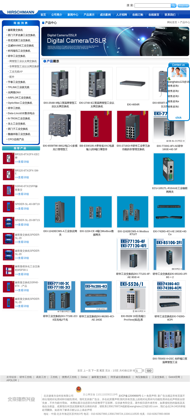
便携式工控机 (69, 377)
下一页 (95, 370)
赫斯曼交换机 (14, 30)
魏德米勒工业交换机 (18, 134)
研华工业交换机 (15, 56)
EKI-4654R (133, 104)
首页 (43, 14)
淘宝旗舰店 (141, 377)
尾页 (101, 370)
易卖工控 (41, 377)
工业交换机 (158, 377)
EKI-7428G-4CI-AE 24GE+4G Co (169, 233)
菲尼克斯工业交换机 (18, 40)
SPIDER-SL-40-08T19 (27, 204)
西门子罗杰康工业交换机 (20, 35)
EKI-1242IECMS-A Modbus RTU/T (133, 233)
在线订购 (137, 14)
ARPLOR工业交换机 (18, 97)
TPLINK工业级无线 (17, 87)
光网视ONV (13, 92)
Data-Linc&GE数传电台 (20, 113)
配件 (10, 76)
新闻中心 (72, 14)
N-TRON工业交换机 (18, 118)
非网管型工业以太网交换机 (22, 66)
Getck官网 (174, 377)
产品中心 (185, 22)
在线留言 (153, 14)
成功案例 (105, 14)
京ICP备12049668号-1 (131, 395)
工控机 (54, 377)
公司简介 (56, 14)
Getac (84, 377)
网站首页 (172, 22)
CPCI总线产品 (15, 139)
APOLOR (11, 380)
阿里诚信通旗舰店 (121, 377)
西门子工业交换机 (17, 128)
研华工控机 (13, 108)
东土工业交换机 (15, 123)
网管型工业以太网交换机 (21, 61)
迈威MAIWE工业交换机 (20, 45)
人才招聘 (121, 14)
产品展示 (89, 14)
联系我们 (170, 14)
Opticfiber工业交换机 (19, 102)
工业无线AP (14, 71)
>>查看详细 (22, 161)
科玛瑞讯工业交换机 (18, 50)
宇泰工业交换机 (15, 82)
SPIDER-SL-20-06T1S (27, 220)
